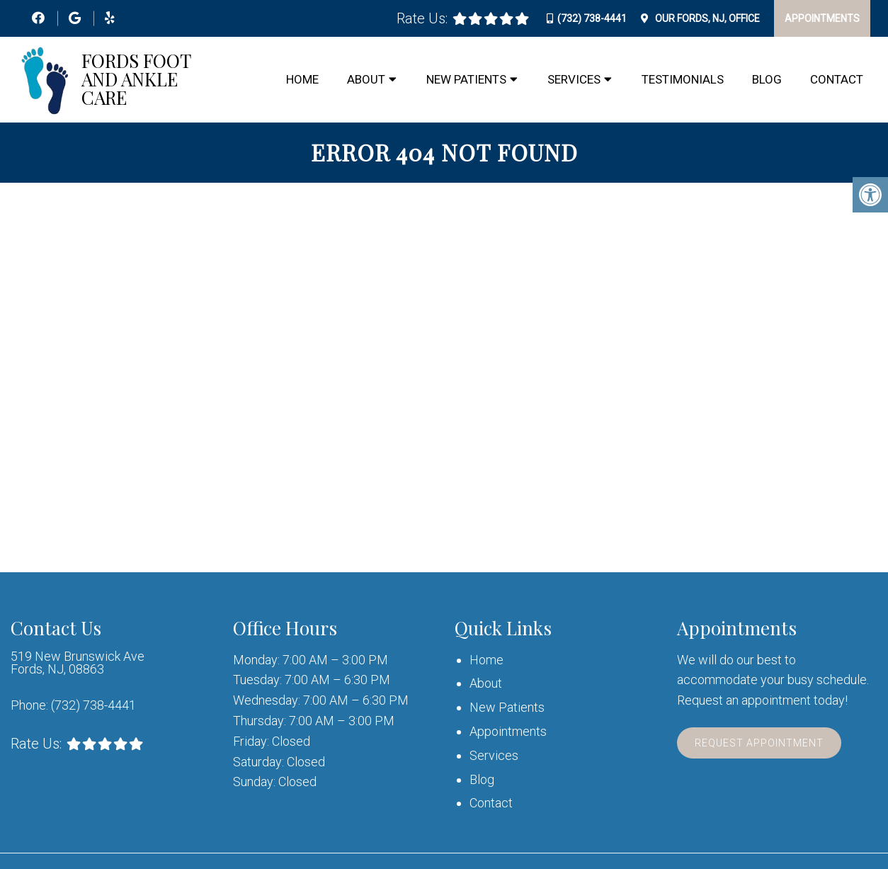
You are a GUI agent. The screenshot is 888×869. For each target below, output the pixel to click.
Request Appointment (759, 743)
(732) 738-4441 (592, 18)
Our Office (706, 18)
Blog (767, 79)
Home (302, 79)
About (366, 79)
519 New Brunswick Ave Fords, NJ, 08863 (77, 663)
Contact (836, 79)
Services (573, 79)
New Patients (466, 79)
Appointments (822, 18)
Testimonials (683, 79)
